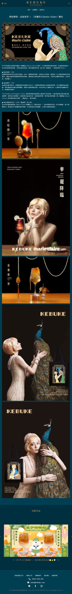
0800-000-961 (36, 579)
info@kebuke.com (36, 583)
